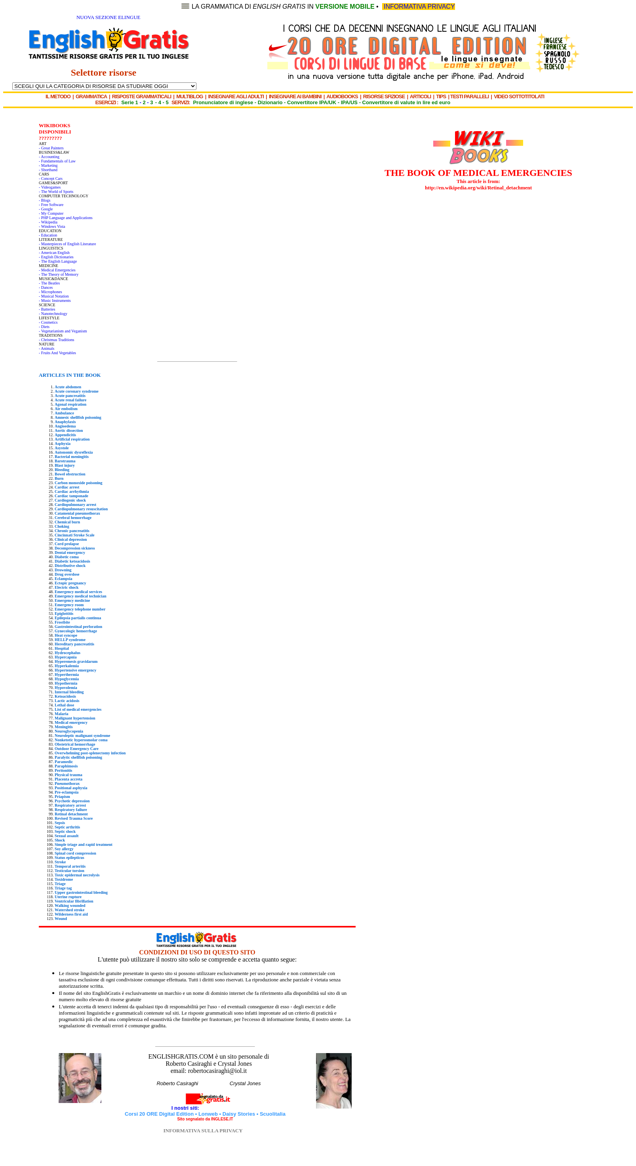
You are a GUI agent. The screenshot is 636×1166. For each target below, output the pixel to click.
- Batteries (47, 309)
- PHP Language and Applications (66, 218)
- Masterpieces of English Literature (67, 244)
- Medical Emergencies (57, 270)
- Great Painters (51, 148)
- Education (48, 235)
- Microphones (50, 292)
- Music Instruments (55, 300)
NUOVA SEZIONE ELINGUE (108, 17)
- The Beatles (49, 283)
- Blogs (44, 200)
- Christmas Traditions (56, 340)
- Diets (44, 326)
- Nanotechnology (53, 313)
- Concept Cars (51, 178)
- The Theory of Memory (58, 274)
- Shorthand (48, 170)
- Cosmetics (48, 322)
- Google (46, 209)
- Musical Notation (54, 296)
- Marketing (48, 165)
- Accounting (49, 157)
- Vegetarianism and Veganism (63, 331)
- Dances (46, 287)
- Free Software (51, 204)
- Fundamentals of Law (57, 161)
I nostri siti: (186, 1108)
